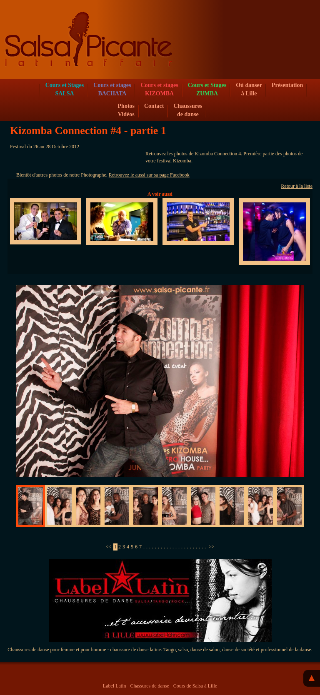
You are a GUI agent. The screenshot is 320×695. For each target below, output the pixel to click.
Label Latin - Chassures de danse (136, 686)
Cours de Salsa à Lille (195, 686)
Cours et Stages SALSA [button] (64, 89)
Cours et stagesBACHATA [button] (112, 89)
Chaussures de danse (187, 110)
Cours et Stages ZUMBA (207, 89)
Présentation (287, 85)
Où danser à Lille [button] (249, 89)
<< (108, 547)
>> (212, 547)
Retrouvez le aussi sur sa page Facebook (149, 175)
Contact (154, 106)
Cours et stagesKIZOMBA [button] (159, 89)
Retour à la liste (296, 186)
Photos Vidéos (126, 110)
